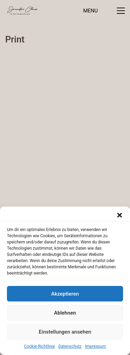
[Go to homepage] (22, 10)
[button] (119, 215)
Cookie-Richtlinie (39, 346)
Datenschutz (69, 346)
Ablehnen (65, 313)
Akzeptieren (65, 294)
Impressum (95, 346)
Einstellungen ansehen (65, 332)
